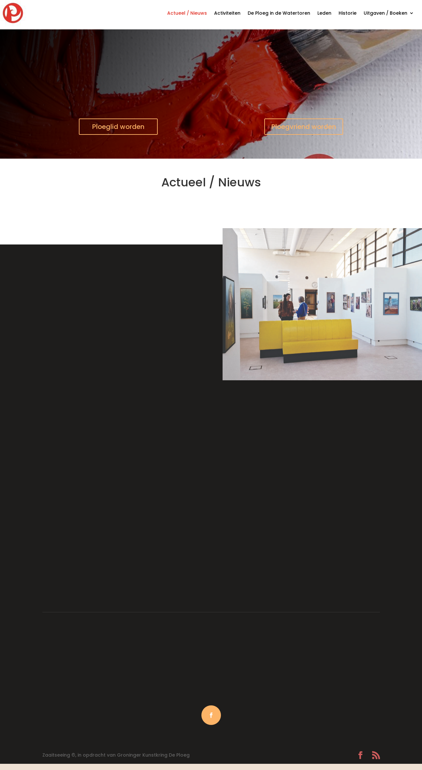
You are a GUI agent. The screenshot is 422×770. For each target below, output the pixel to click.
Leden (324, 13)
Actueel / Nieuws (187, 13)
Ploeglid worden (118, 126)
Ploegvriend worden (303, 126)
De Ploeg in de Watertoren (279, 13)
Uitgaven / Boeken (385, 13)
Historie (348, 13)
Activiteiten (227, 13)
